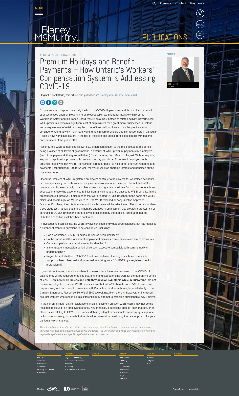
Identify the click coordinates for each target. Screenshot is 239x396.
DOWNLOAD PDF (71, 55)
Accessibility (194, 389)
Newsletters (124, 370)
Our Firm (40, 358)
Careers (165, 3)
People (95, 353)
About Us (41, 361)
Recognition (42, 364)
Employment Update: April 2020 (118, 95)
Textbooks (123, 372)
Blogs (121, 375)
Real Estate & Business (74, 361)
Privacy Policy (178, 389)
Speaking (123, 361)
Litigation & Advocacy (73, 358)
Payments (197, 3)
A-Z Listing (69, 367)
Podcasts (123, 378)
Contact (180, 3)
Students (150, 358)
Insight (122, 353)
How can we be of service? (75, 370)
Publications (164, 37)
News (121, 364)
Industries (69, 364)
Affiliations (41, 367)
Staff (149, 364)
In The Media (124, 367)
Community (42, 372)
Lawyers (150, 361)
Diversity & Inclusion (45, 370)
